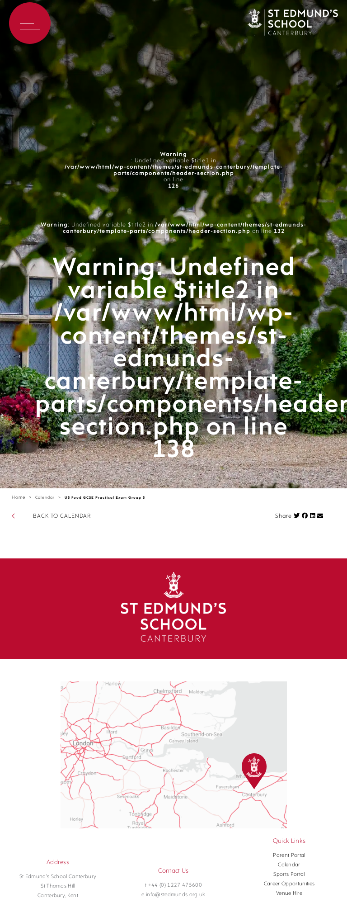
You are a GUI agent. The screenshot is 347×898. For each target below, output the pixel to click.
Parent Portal (289, 855)
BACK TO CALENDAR (62, 516)
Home (18, 498)
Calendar (45, 498)
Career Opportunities (289, 884)
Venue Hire (289, 893)
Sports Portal (289, 874)
